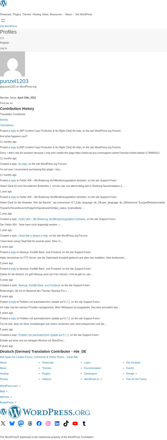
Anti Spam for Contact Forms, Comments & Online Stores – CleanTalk (39, 357)
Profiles (8, 32)
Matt (4, 391)
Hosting (4, 373)
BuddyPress (8, 402)
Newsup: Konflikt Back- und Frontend (39, 285)
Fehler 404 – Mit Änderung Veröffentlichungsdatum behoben (51, 219)
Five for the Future (136, 379)
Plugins (46, 373)
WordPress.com (10, 386)
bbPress (6, 397)
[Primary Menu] (2, 38)
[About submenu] (69, 15)
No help (22, 164)
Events (130, 368)
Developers (90, 373)
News (3, 368)
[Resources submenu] (57, 15)
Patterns (46, 379)
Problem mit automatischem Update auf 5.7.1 (43, 335)
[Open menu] (3, 21)
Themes (46, 368)
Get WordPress (8, 26)
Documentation (92, 368)
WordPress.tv (93, 379)
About (3, 362)
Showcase (48, 362)
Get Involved (133, 362)
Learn (87, 362)
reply (13, 130)
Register (4, 42)
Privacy (4, 379)
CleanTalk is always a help (33, 235)
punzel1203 (14, 81)
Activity (4, 119)
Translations (7, 125)
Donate (131, 373)
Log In (3, 48)
